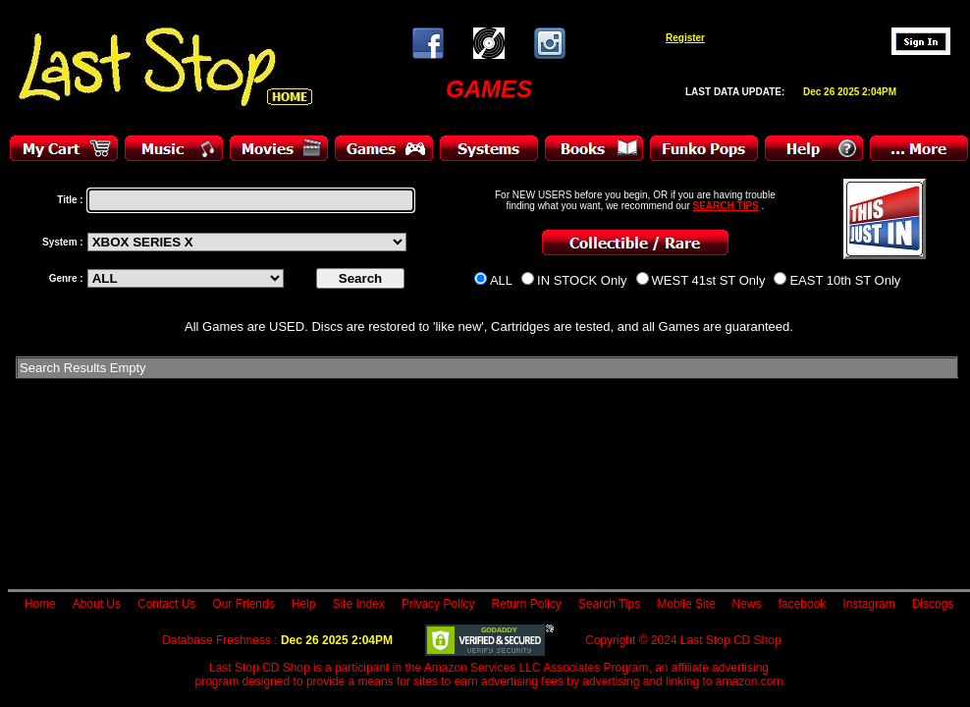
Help (304, 604)
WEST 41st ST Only (709, 280)
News (747, 604)
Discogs (933, 604)
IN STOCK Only (582, 280)
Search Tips (609, 604)
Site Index (358, 604)
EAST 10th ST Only (844, 280)
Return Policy (526, 604)
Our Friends (243, 604)
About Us (97, 604)
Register (685, 37)
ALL (501, 280)
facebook (803, 604)
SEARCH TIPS (726, 205)
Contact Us (166, 604)
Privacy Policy (438, 604)
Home (40, 604)
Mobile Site (686, 604)
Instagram (868, 604)
